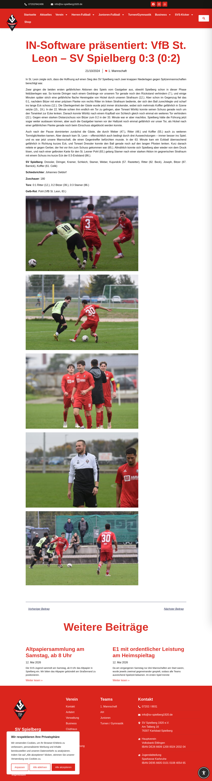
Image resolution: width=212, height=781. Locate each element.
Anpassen (20, 767)
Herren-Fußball (83, 15)
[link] (204, 18)
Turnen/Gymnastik (139, 14)
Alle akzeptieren (63, 767)
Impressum (19, 774)
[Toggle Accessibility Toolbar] (204, 773)
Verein (61, 15)
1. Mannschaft (117, 71)
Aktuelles (46, 14)
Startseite (30, 14)
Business (163, 15)
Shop (28, 22)
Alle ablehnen (40, 767)
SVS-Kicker (184, 15)
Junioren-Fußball (111, 15)
